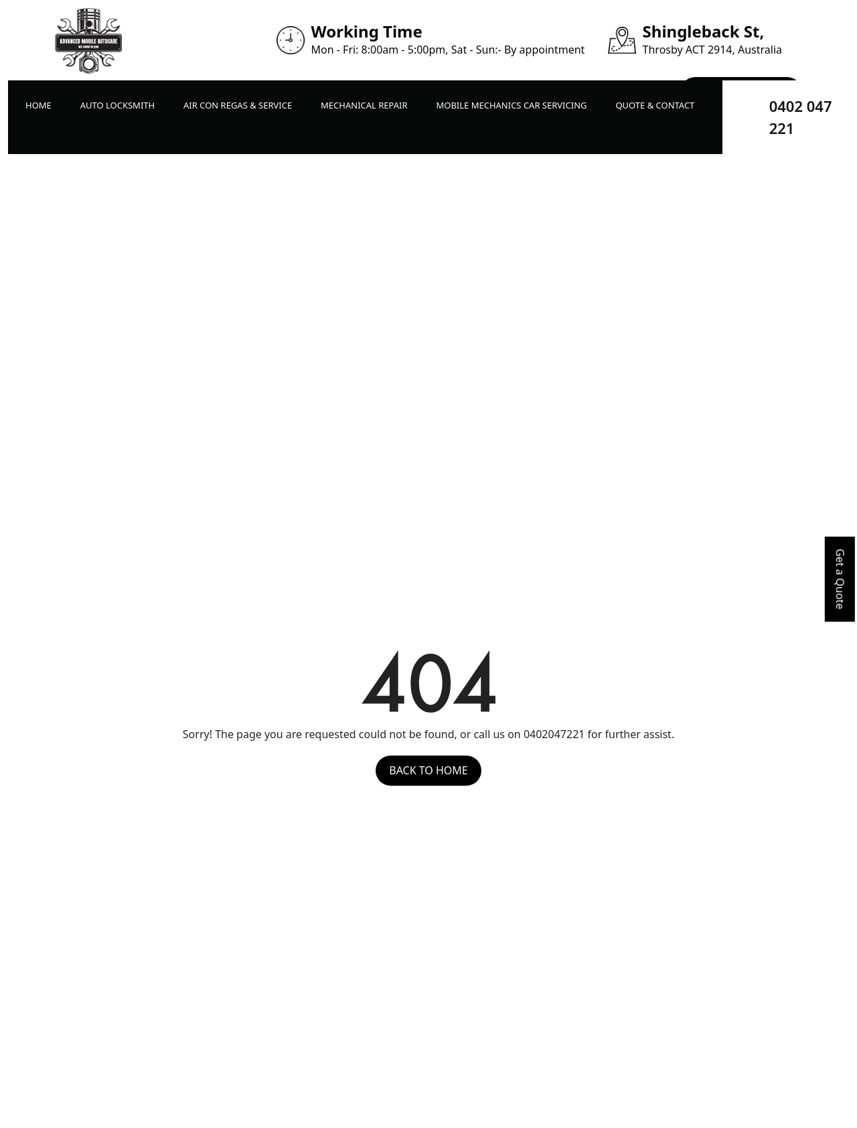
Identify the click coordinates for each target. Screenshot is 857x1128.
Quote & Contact (654, 105)
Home (38, 105)
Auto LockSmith (117, 105)
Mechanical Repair (364, 105)
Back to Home (428, 770)
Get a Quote (840, 579)
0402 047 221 (800, 117)
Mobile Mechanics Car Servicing (511, 105)
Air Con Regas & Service (237, 105)
